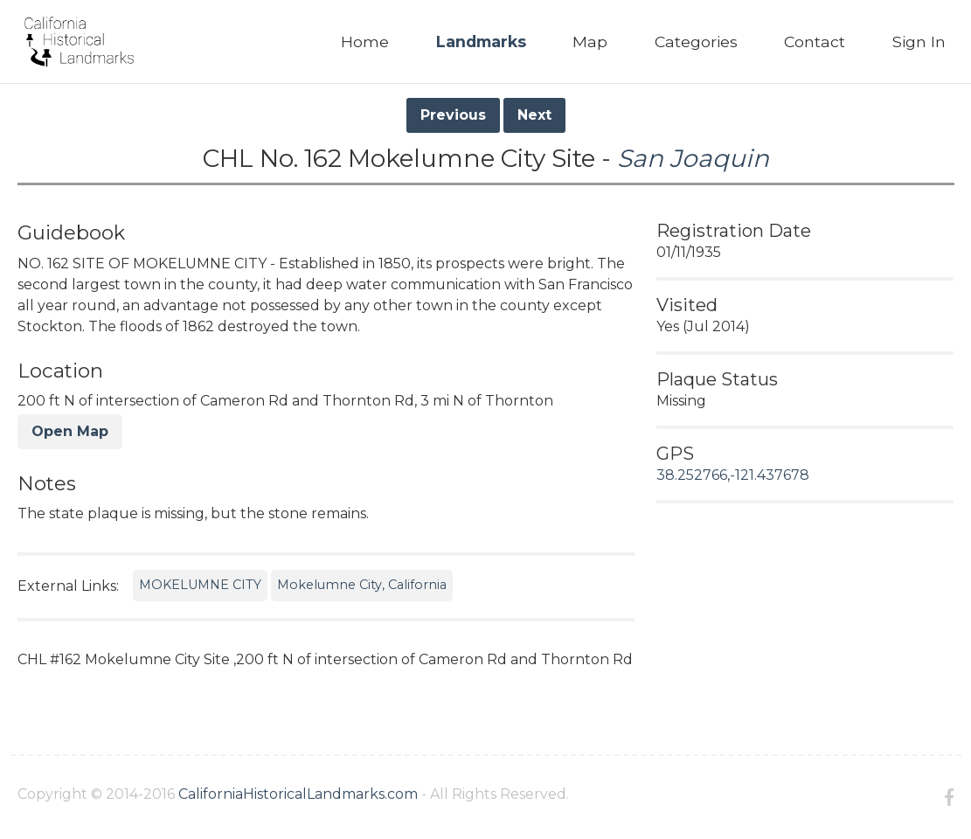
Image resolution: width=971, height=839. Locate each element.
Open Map (69, 431)
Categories (696, 41)
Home (365, 41)
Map (589, 41)
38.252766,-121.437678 (732, 475)
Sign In (919, 41)
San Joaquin (693, 158)
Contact (814, 41)
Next (534, 115)
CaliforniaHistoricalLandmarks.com (298, 794)
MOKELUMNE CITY (200, 585)
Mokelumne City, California (362, 585)
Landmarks (481, 41)
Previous (453, 115)
